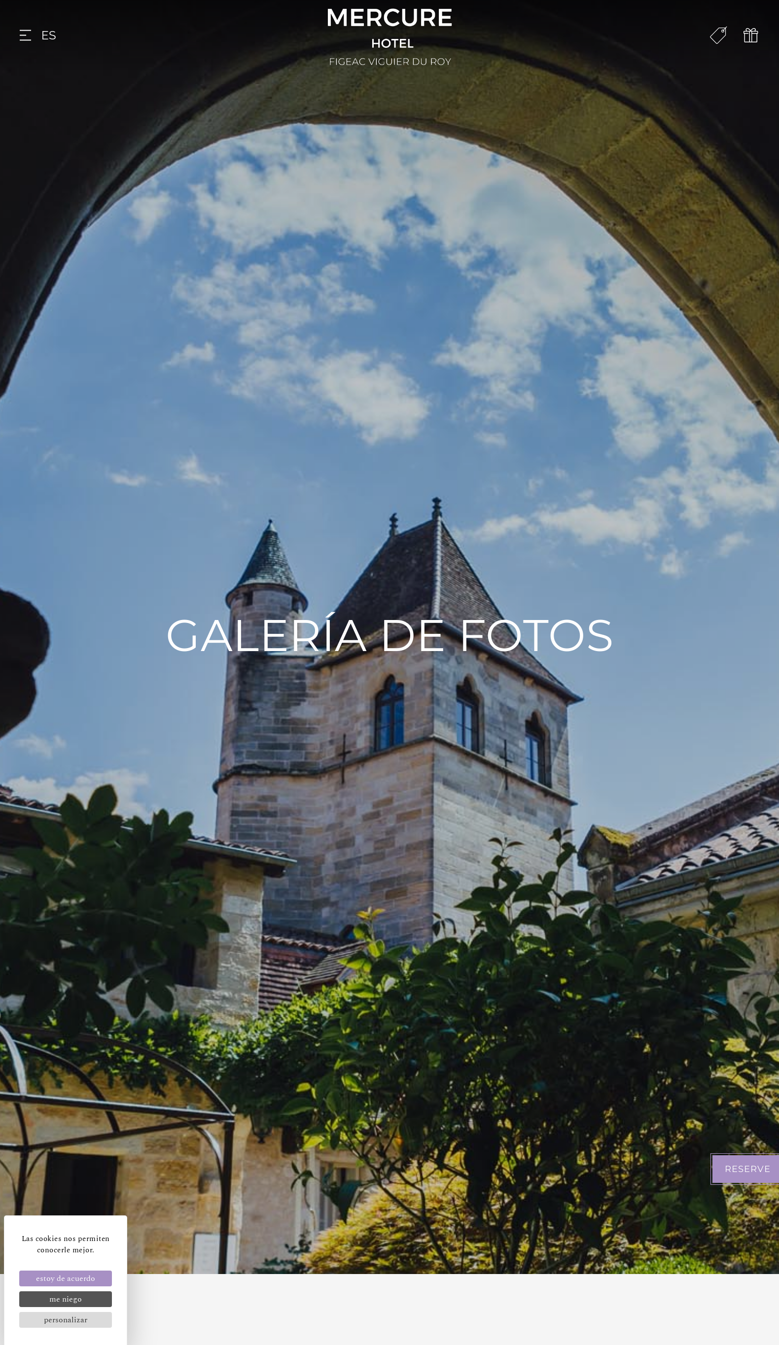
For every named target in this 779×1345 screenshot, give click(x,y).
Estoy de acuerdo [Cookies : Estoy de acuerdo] (65, 1278)
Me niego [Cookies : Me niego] (65, 1299)
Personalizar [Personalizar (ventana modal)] (65, 1320)
